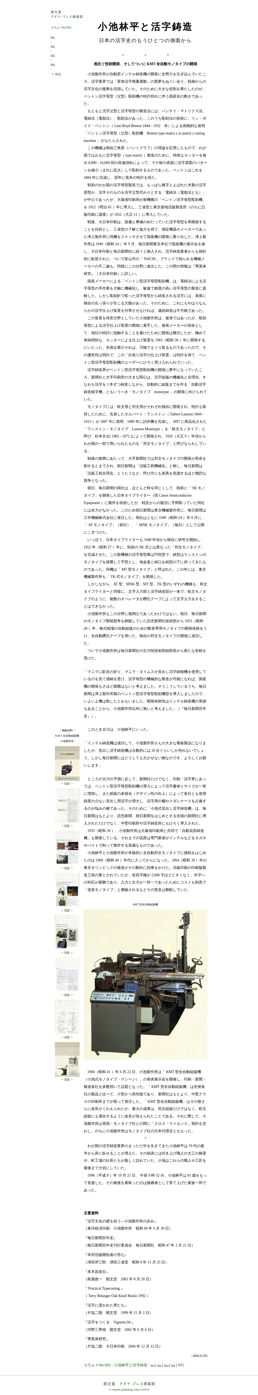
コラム (55, 27)
